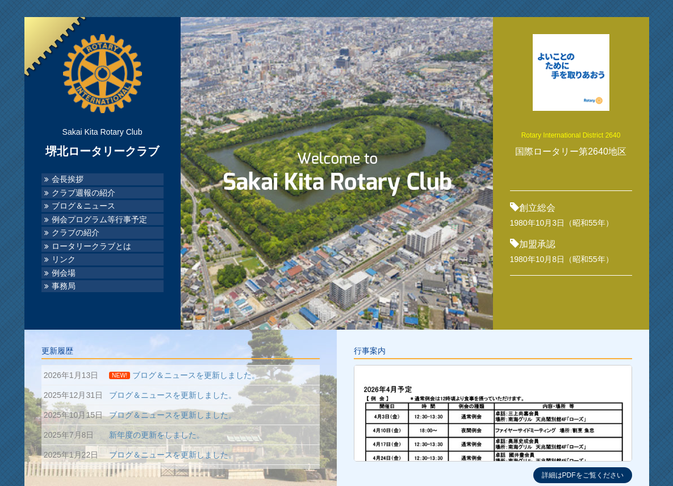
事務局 (64, 286)
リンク (64, 259)
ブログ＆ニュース (83, 206)
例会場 (64, 273)
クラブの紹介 (75, 233)
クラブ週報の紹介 (83, 193)
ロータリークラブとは (91, 246)
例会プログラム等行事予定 (99, 219)
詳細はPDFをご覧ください (583, 475)
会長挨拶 (67, 179)
